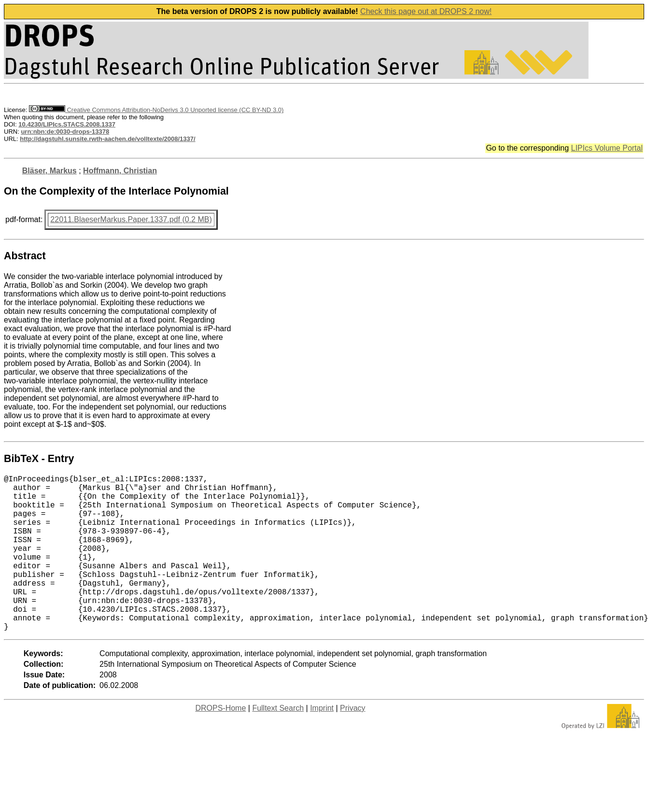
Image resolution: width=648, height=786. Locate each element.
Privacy (352, 743)
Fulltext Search (278, 743)
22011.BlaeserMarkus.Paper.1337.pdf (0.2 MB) (130, 219)
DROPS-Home (220, 743)
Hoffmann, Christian (120, 171)
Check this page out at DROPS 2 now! (426, 11)
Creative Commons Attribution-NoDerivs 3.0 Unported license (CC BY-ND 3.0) (156, 109)
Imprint (322, 743)
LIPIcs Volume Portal (607, 148)
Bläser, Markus (49, 171)
